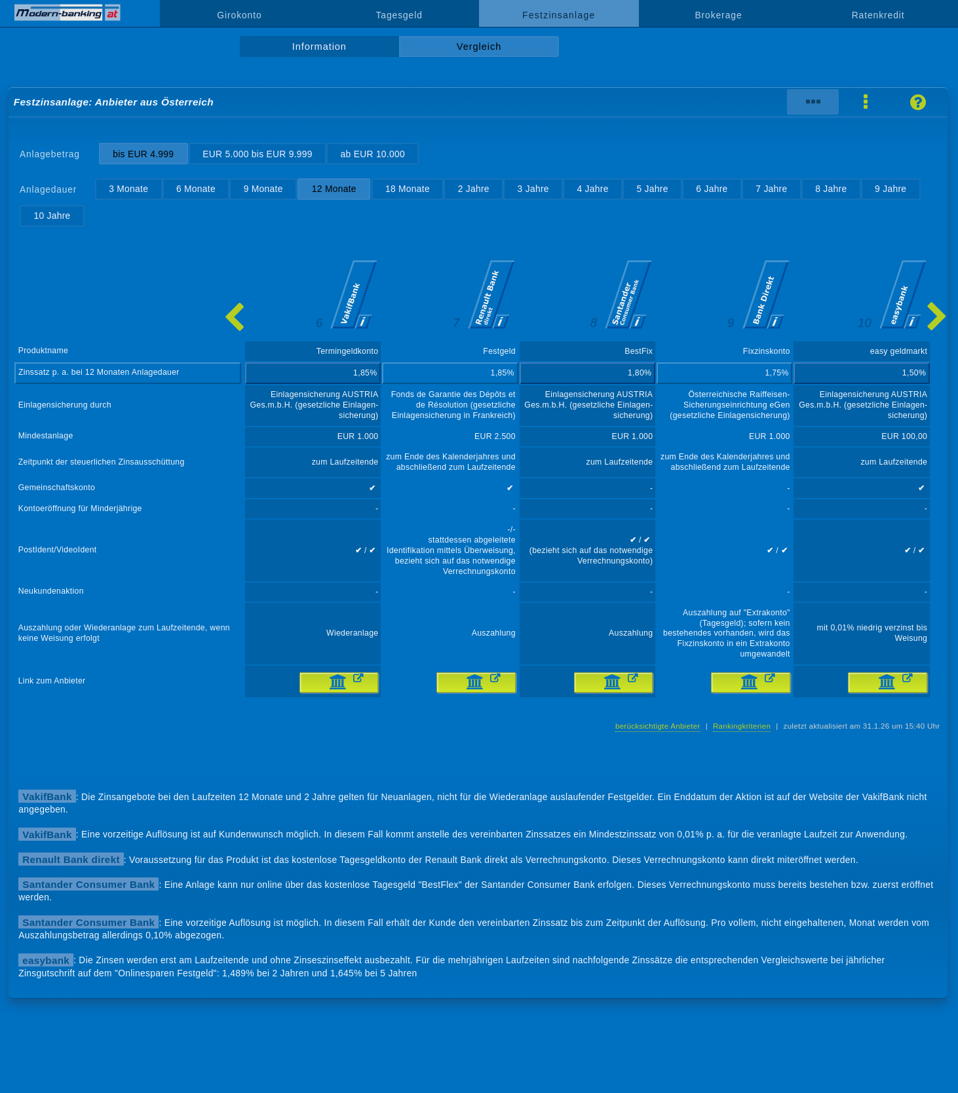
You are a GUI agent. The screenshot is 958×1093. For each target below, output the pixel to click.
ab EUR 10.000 (373, 154)
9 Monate (263, 188)
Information (319, 46)
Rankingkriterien (742, 726)
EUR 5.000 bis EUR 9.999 (257, 154)
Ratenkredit (878, 15)
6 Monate (196, 188)
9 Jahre (890, 188)
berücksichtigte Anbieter (657, 726)
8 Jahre (831, 188)
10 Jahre (51, 215)
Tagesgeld (398, 15)
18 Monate (407, 188)
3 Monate (128, 188)
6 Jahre (711, 188)
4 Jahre (592, 188)
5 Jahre (652, 188)
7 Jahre (771, 188)
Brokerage (718, 15)
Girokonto (239, 15)
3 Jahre (533, 188)
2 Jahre (473, 188)
